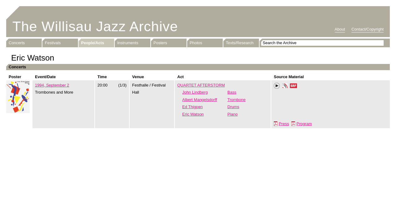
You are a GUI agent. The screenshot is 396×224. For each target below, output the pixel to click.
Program (304, 123)
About (340, 29)
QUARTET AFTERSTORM (201, 85)
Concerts (17, 42)
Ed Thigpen (192, 106)
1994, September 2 (52, 85)
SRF (293, 86)
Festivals (53, 42)
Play (277, 86)
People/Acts (92, 42)
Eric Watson (193, 114)
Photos (196, 42)
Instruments (127, 42)
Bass (231, 92)
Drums (233, 106)
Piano (232, 114)
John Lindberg (195, 92)
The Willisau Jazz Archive (95, 26)
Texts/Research (240, 42)
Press (284, 123)
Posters (160, 42)
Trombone (236, 99)
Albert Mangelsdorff (199, 99)
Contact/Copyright (367, 29)
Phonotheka (284, 86)
